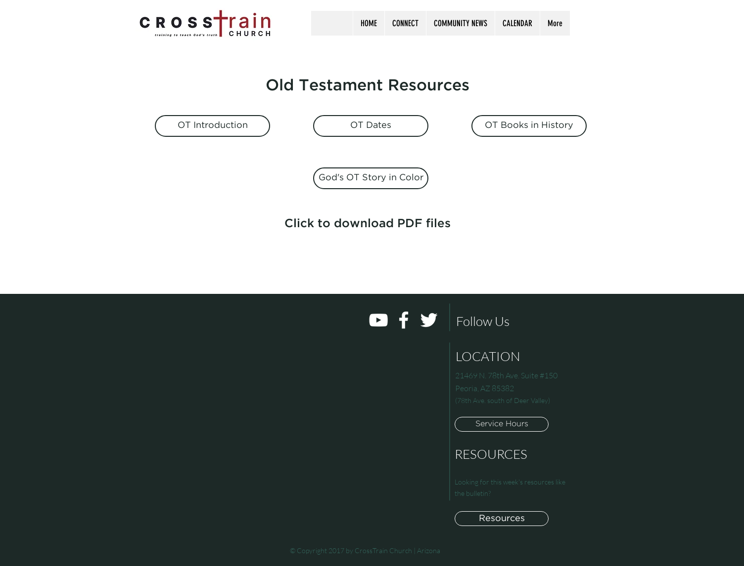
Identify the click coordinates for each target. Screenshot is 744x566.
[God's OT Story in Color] (370, 178)
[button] (405, 23)
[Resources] (502, 518)
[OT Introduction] (212, 126)
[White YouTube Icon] (378, 320)
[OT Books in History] (529, 126)
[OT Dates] (370, 126)
